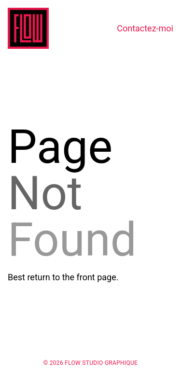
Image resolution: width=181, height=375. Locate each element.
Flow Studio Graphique (101, 363)
